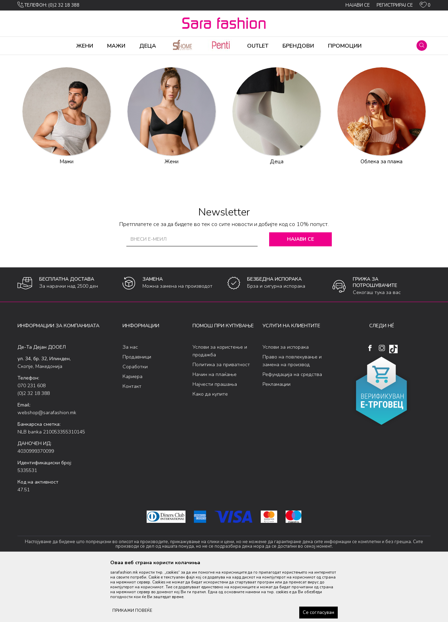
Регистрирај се (395, 5)
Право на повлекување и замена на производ (292, 416)
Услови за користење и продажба (219, 406)
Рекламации (276, 439)
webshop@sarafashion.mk (47, 467)
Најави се (300, 294)
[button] (421, 45)
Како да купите (210, 449)
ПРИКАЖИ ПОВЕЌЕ (132, 610)
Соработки (135, 421)
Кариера (132, 431)
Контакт (131, 441)
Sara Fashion (30, 59)
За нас (130, 402)
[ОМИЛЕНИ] (425, 6)
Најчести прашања (214, 439)
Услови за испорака (285, 402)
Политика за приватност (221, 419)
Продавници (136, 412)
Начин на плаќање (214, 429)
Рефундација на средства (292, 429)
